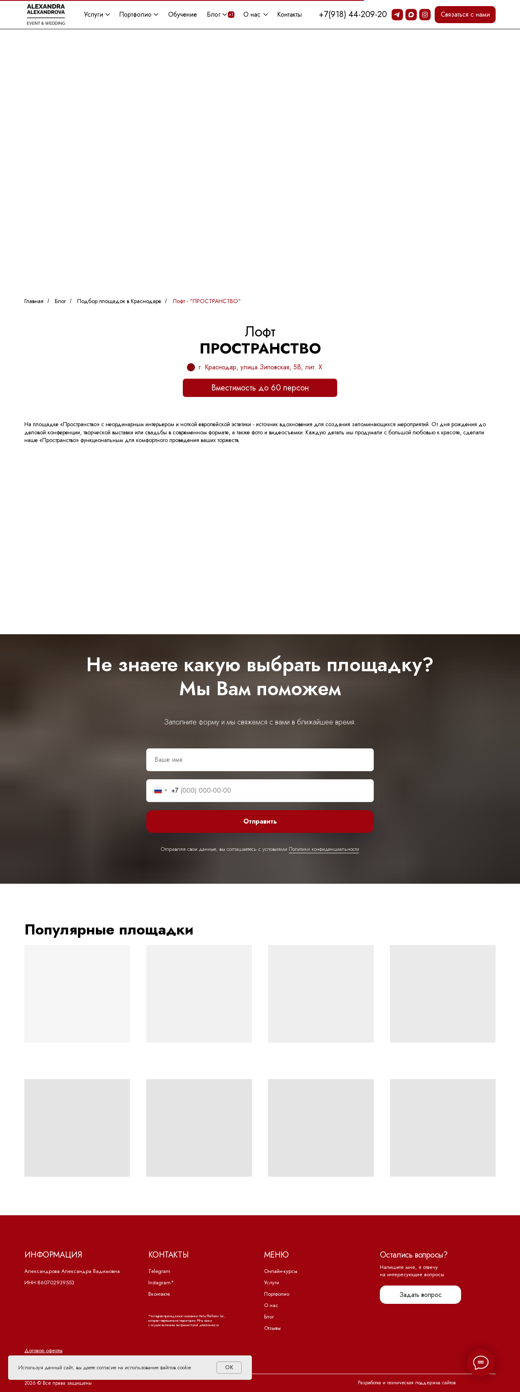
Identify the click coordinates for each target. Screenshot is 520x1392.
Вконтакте (159, 1294)
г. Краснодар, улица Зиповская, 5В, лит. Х (260, 367)
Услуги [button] (93, 14)
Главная (33, 301)
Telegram (159, 1271)
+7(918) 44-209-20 (353, 14)
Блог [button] (214, 14)
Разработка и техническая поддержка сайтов (407, 1382)
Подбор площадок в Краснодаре (119, 301)
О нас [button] (251, 14)
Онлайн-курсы (280, 1271)
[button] (465, 14)
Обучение (182, 14)
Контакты (289, 14)
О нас (271, 1305)
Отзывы (272, 1328)
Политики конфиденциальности (324, 849)
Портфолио (276, 1294)
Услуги (271, 1283)
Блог (60, 301)
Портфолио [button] (135, 14)
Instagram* (161, 1282)
